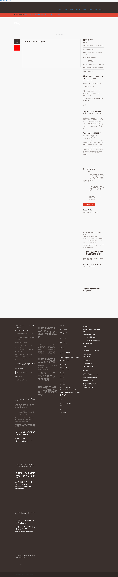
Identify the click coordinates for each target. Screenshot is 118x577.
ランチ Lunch (63, 329)
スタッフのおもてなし (88, 363)
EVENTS (78, 10)
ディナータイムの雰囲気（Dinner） (91, 340)
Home (59, 10)
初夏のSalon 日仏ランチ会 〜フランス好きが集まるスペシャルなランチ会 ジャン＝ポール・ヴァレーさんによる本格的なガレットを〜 (93, 177)
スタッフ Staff (86, 361)
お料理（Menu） (87, 347)
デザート (62, 406)
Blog (90, 10)
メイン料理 (63, 412)
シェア (57, 15)
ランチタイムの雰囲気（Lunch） (91, 337)
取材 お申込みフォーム (88, 380)
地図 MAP (85, 371)
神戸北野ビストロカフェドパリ (25, 372)
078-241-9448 (29, 15)
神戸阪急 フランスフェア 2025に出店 (95, 197)
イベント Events (87, 354)
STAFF (84, 10)
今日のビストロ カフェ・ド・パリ (91, 46)
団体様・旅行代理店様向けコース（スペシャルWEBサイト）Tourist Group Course (70, 359)
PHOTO (72, 10)
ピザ (61, 409)
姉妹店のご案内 (87, 71)
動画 (84, 42)
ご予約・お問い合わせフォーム (90, 374)
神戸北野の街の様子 (88, 57)
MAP (95, 10)
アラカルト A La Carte (65, 403)
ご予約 (101, 10)
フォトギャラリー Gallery (89, 334)
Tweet (60, 15)
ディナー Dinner (64, 365)
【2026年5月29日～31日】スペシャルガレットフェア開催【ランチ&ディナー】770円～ (96, 188)
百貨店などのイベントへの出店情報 (92, 67)
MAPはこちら (87, 98)
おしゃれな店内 (87, 49)
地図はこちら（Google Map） (23, 363)
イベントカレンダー (87, 357)
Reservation (26, 365)
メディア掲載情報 (87, 61)
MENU (65, 10)
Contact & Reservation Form (90, 377)
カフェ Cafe (85, 326)
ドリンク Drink (64, 400)
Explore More (89, 204)
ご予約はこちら (96, 98)
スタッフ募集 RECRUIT (88, 366)
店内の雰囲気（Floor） (88, 343)
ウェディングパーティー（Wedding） (92, 350)
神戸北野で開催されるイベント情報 (92, 64)
